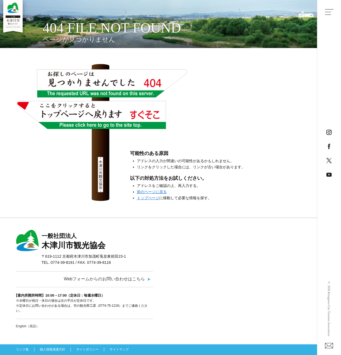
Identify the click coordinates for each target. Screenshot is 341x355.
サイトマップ (119, 349)
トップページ (148, 198)
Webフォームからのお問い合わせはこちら (104, 279)
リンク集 (22, 349)
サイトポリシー (87, 349)
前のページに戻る (152, 192)
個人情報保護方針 (52, 349)
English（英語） (27, 326)
